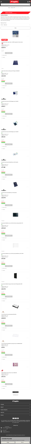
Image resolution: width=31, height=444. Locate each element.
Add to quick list (4, 55)
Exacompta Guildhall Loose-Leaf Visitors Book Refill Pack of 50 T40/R (12, 253)
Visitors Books (6, 74)
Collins (2, 68)
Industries (2, 412)
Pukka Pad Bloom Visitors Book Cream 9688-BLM (9, 372)
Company (2, 404)
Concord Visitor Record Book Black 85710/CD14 (8, 314)
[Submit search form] (29, 4)
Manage (8, 442)
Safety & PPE (13, 7)
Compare (3, 57)
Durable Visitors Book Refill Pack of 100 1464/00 (9, 192)
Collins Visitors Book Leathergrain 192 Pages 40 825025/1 (10, 70)
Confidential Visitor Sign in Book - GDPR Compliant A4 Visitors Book (12, 42)
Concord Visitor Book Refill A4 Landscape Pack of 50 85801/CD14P (11, 343)
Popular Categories (4, 409)
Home (9, 7)
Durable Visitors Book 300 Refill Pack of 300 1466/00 (9, 162)
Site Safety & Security (19, 7)
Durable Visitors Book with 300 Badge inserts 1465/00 (9, 131)
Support (2, 407)
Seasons (2, 415)
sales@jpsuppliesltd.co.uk (6, 431)
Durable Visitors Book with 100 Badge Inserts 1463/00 (9, 101)
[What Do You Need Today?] (15, 4)
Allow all (22, 442)
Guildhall (2, 220)
